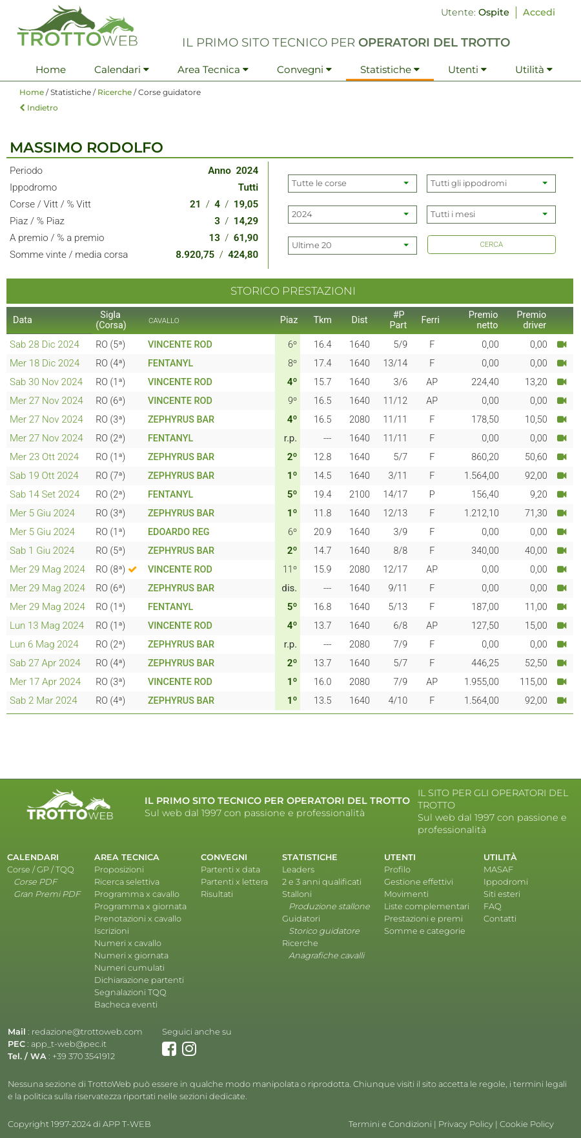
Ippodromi (506, 882)
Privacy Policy (465, 1124)
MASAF (498, 869)
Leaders (298, 869)
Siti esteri (502, 894)
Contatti (500, 918)
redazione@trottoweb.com (87, 1032)
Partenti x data (230, 869)
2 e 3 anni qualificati (322, 882)
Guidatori (301, 918)
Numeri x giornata (131, 955)
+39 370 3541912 (83, 1056)
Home (51, 69)
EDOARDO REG (179, 532)
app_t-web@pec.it (69, 1044)
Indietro (38, 107)
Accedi (539, 12)
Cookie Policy (527, 1124)
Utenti (467, 69)
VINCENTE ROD (180, 344)
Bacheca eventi (126, 1004)
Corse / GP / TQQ (40, 869)
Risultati (217, 894)
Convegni (304, 69)
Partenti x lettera (234, 882)
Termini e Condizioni (390, 1124)
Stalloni (297, 894)
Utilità (534, 69)
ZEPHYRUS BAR (181, 419)
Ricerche (114, 92)
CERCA (491, 244)
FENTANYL (170, 363)
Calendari (121, 69)
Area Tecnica (213, 69)
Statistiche (390, 69)
